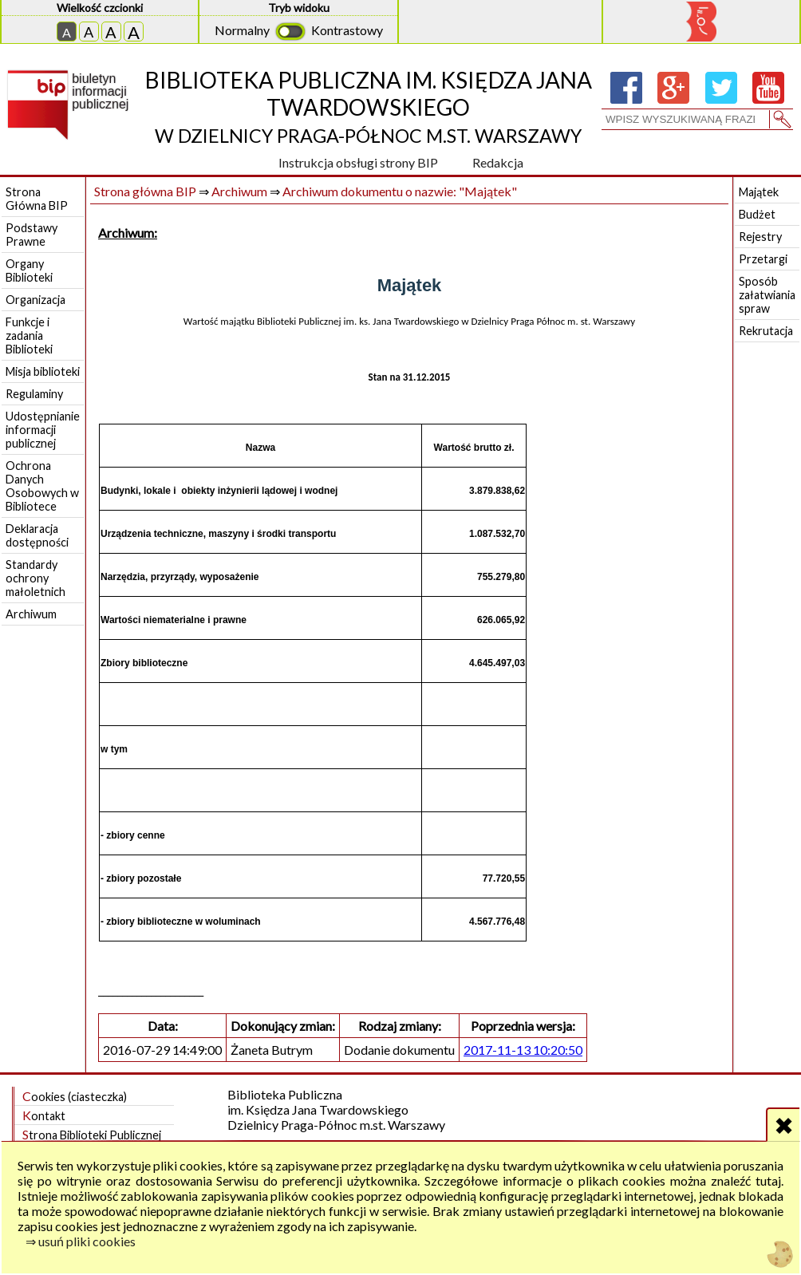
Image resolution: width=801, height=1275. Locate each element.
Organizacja (35, 299)
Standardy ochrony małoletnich (35, 578)
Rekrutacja (766, 331)
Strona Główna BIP (37, 198)
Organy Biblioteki (29, 270)
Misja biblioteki (43, 371)
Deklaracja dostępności (37, 535)
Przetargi (763, 259)
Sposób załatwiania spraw (767, 294)
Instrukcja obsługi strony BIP (358, 162)
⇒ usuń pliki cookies (81, 1241)
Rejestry (760, 236)
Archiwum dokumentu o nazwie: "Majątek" (399, 191)
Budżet (757, 214)
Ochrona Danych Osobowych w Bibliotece (42, 486)
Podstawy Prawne (31, 234)
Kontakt (43, 1115)
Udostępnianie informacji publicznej (43, 429)
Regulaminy (34, 394)
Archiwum (31, 614)
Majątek (759, 192)
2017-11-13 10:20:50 (523, 1049)
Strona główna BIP (145, 191)
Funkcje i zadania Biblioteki (29, 335)
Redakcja (497, 162)
